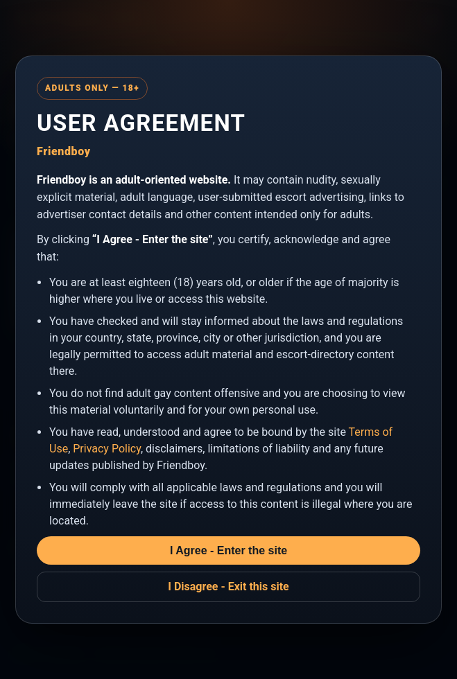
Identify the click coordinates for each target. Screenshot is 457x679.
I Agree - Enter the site (228, 550)
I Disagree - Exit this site (228, 586)
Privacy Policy (107, 448)
